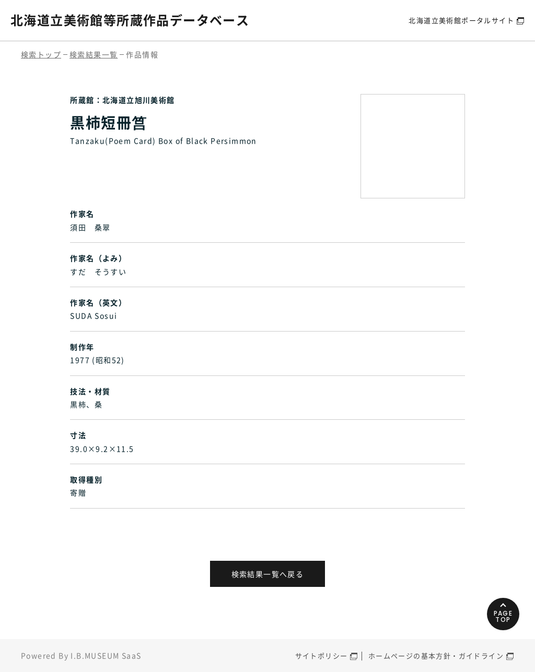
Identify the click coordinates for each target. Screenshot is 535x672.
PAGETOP (503, 616)
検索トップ (41, 54)
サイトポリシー (321, 656)
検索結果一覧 (93, 54)
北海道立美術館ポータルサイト (461, 20)
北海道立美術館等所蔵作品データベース (129, 19)
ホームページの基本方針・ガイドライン (436, 656)
